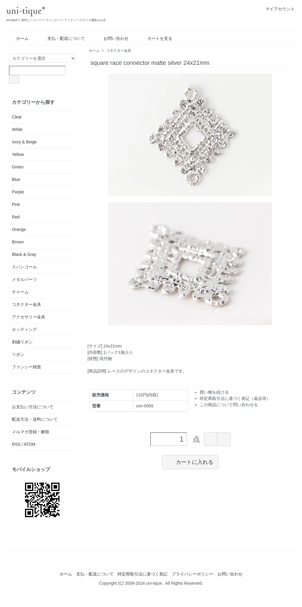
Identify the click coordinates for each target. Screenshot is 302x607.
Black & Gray (24, 254)
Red (16, 217)
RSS (16, 444)
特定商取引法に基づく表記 (143, 574)
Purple (18, 192)
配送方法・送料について (35, 419)
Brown (18, 242)
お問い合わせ (112, 38)
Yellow (18, 154)
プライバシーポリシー (192, 574)
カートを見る (155, 38)
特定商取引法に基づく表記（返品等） (235, 398)
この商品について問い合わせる (229, 404)
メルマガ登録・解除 (30, 431)
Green (18, 167)
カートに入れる (190, 461)
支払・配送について (62, 38)
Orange (19, 229)
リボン (18, 354)
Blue (16, 179)
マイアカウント (277, 9)
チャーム (20, 292)
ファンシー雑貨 (26, 366)
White (17, 129)
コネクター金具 (118, 51)
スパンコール (24, 267)
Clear (17, 117)
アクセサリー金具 (28, 317)
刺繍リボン (22, 342)
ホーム (18, 38)
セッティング (24, 329)
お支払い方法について (33, 406)
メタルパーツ (24, 279)
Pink (16, 204)
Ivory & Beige (24, 142)
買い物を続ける (214, 392)
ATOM (29, 444)
